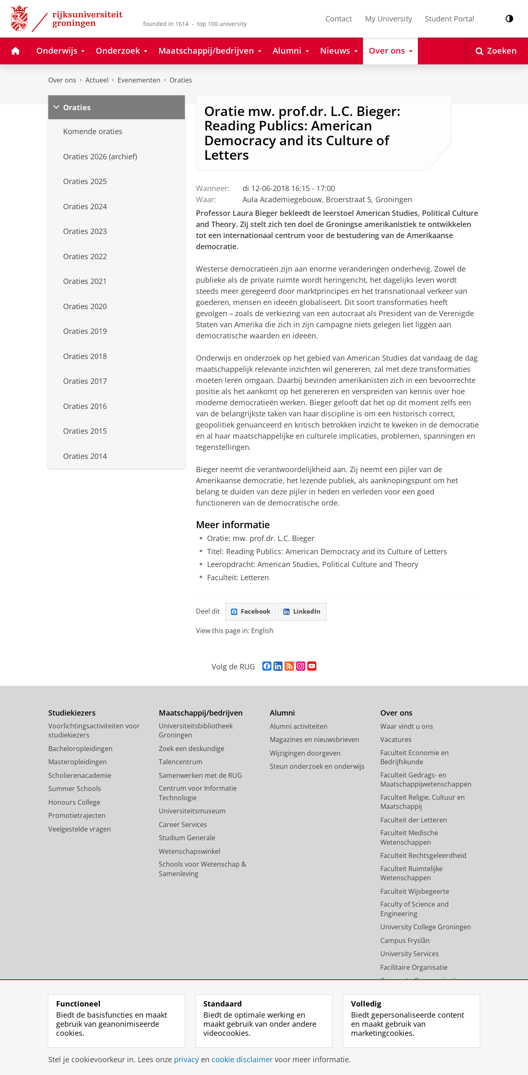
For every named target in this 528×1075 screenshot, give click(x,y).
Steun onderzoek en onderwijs (317, 766)
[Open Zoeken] (496, 51)
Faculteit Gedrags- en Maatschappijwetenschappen (425, 779)
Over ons (62, 80)
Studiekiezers (72, 713)
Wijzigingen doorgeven (305, 753)
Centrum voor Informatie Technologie (198, 793)
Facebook (251, 611)
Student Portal (449, 19)
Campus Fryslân (405, 940)
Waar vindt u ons (406, 726)
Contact (338, 19)
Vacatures (396, 739)
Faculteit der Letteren (413, 820)
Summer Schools (74, 789)
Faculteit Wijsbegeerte (414, 891)
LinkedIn (305, 611)
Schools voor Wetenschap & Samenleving (202, 869)
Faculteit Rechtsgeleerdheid (423, 855)
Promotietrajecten (77, 815)
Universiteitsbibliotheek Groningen (196, 730)
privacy (186, 1059)
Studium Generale (187, 838)
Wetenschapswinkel (189, 851)
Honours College (74, 802)
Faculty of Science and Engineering (414, 909)
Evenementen (139, 80)
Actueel (96, 80)
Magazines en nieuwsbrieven (314, 739)
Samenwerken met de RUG (200, 775)
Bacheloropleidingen (80, 748)
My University (388, 19)
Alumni (282, 713)
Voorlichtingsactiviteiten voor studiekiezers (94, 730)
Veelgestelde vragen (79, 829)
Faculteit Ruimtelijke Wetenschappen (411, 873)
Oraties (181, 80)
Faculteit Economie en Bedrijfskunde (414, 757)
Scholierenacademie (79, 775)
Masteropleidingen (77, 762)
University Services (409, 954)
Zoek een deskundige (191, 748)
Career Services (183, 824)
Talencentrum (181, 762)
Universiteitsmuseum (192, 811)
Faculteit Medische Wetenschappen (409, 838)
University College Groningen (425, 927)
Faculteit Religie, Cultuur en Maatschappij (422, 802)
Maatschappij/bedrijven (201, 713)
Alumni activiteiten (299, 726)
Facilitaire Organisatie (414, 967)
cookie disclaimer (242, 1059)
